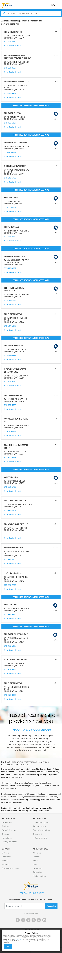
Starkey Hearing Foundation (31, 913)
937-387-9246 (10, 585)
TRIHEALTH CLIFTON (12, 113)
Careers (36, 857)
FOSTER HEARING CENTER (15, 501)
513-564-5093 (10, 326)
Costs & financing (9, 830)
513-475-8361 (10, 93)
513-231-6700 (10, 487)
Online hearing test (41, 822)
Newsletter (37, 868)
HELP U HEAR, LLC (11, 227)
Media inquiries (39, 876)
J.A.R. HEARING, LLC (12, 573)
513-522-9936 (10, 457)
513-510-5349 (10, 431)
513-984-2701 (10, 510)
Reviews (5, 826)
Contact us (37, 872)
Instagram (23, 920)
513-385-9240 (10, 614)
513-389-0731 (10, 207)
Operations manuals (10, 868)
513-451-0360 (10, 236)
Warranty (5, 864)
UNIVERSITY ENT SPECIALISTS (16, 81)
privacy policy (18, 939)
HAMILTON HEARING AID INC (15, 660)
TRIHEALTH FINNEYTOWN (14, 256)
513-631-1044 (10, 300)
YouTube (34, 920)
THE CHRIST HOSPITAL (13, 32)
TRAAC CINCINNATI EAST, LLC (16, 524)
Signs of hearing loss (41, 830)
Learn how (6, 857)
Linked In (39, 920)
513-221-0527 (10, 68)
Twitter (28, 920)
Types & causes (39, 826)
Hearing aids (7, 822)
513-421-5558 (10, 41)
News (35, 860)
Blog (35, 864)
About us (37, 853)
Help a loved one (40, 838)
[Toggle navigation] (54, 4)
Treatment (37, 834)
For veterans (7, 838)
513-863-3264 (10, 669)
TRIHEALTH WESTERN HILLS (15, 142)
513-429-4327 (10, 123)
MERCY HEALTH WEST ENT (15, 166)
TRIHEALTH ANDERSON (13, 346)
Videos (5, 860)
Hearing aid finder (9, 842)
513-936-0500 (10, 559)
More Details (9, 46)
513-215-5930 (10, 178)
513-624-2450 (10, 381)
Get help (5, 853)
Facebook (18, 920)
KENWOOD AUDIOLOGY (13, 547)
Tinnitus (5, 834)
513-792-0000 (10, 695)
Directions (19, 46)
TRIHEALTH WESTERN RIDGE (16, 634)
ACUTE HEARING (11, 197)
